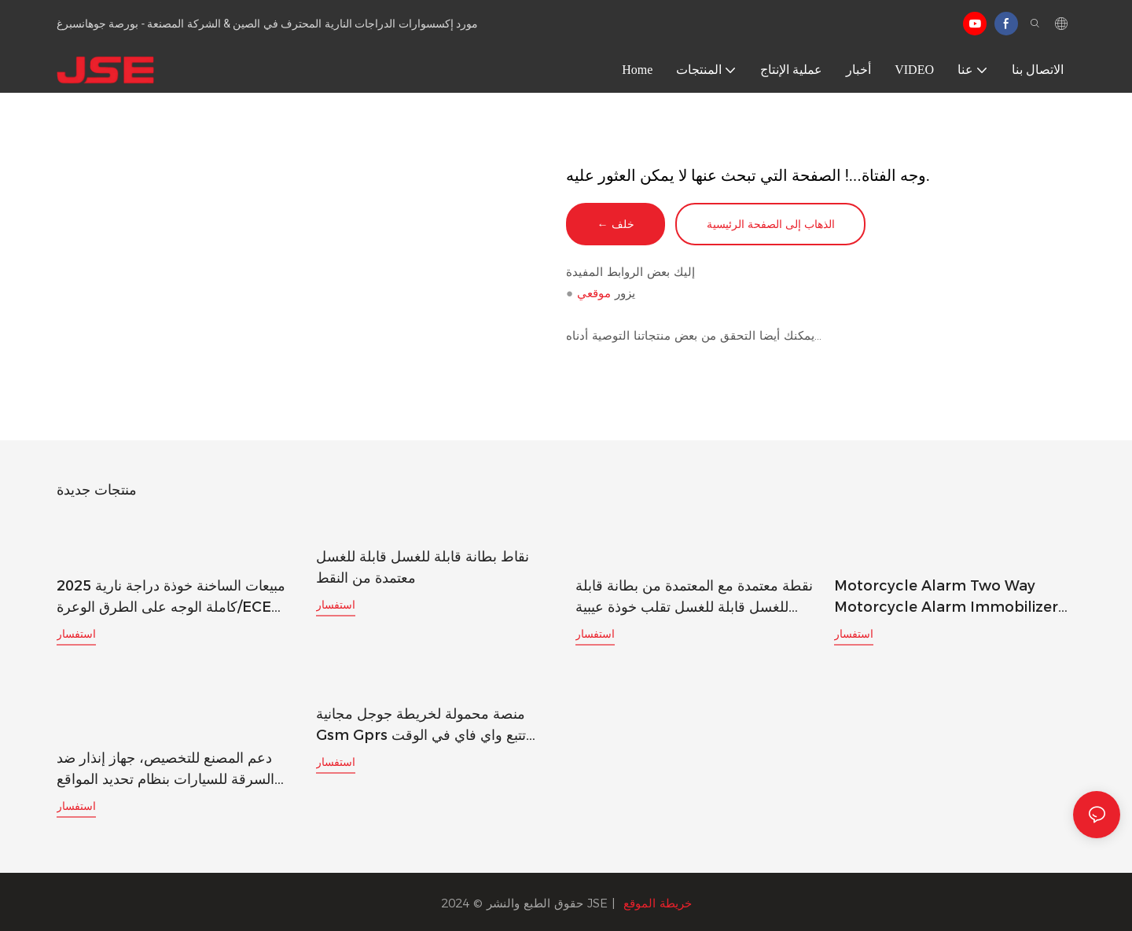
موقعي (594, 294)
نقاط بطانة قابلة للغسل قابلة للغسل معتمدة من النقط (422, 568)
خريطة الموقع (657, 900)
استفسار (76, 633)
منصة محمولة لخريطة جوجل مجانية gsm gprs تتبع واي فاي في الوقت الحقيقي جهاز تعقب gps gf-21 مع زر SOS (429, 725)
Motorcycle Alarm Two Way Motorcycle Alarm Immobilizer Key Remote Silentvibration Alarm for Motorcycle (946, 597)
